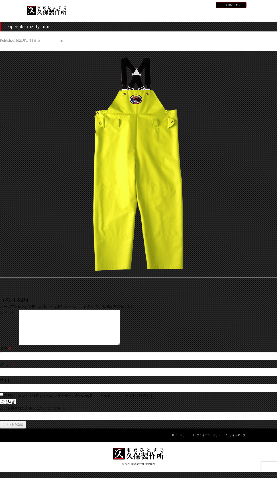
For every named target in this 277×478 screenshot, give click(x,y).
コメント (9, 313)
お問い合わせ (233, 5)
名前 (6, 348)
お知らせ (182, 4)
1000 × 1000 (50, 40)
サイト (5, 380)
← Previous (9, 47)
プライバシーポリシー (210, 435)
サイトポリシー (181, 435)
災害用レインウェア (205, 14)
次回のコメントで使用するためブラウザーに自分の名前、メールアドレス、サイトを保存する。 (80, 396)
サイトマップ (237, 435)
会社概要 (234, 14)
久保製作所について (115, 14)
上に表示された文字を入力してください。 (34, 408)
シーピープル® (75, 40)
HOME (85, 14)
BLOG (207, 4)
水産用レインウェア (145, 14)
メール (7, 364)
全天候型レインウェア (175, 14)
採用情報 (195, 4)
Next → (271, 47)
